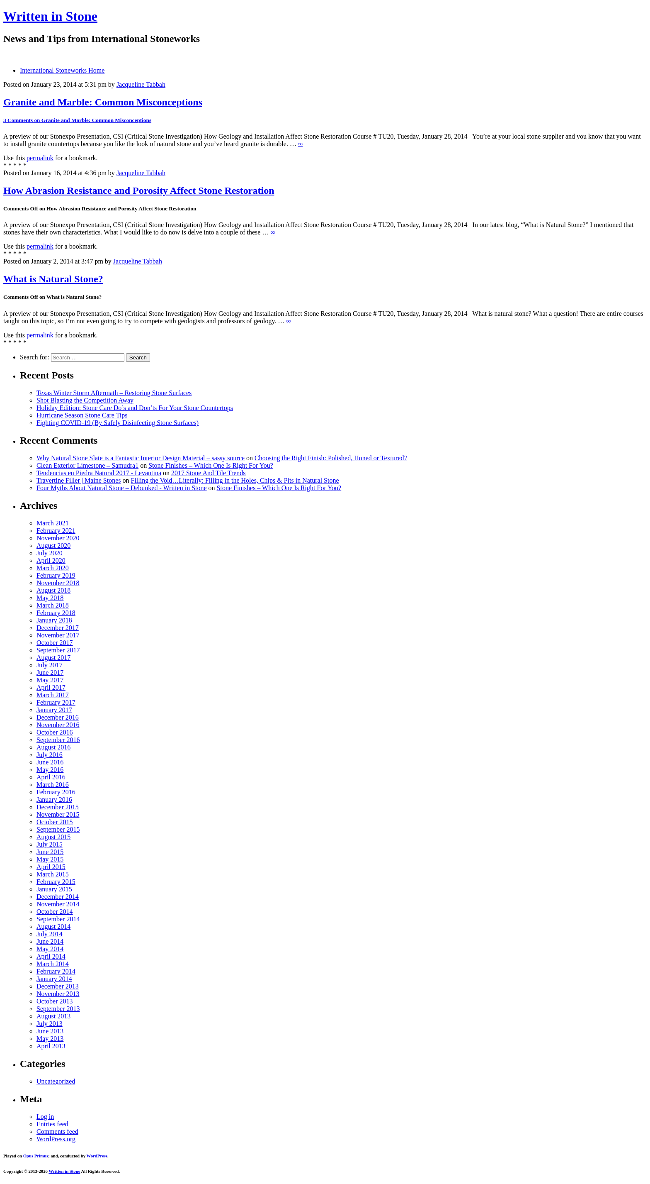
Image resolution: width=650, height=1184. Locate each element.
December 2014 (57, 896)
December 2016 (57, 717)
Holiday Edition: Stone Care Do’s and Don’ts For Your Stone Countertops (134, 407)
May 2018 (49, 597)
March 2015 (52, 874)
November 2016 (58, 724)
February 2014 (55, 971)
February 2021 (55, 530)
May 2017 (49, 680)
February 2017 (55, 702)
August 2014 (53, 926)
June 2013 (49, 1031)
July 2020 (49, 553)
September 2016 (58, 739)
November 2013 (58, 993)
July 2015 (49, 844)
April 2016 (50, 777)
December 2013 (57, 986)
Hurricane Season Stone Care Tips (82, 415)
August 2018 (53, 590)
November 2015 (58, 814)
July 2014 (49, 933)
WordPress (97, 1155)
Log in (45, 1116)
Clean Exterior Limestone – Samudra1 (87, 465)
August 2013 (53, 1016)
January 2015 (54, 889)
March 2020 (52, 567)
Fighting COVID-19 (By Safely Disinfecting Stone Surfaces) (117, 422)
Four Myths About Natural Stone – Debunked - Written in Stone (121, 487)
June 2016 (49, 762)
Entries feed (52, 1124)
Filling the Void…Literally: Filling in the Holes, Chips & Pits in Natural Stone (235, 480)
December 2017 (57, 627)
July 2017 (49, 665)
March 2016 (52, 784)
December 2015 (57, 806)
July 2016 (49, 754)
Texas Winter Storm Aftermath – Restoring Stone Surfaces (114, 392)
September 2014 (58, 919)
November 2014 (58, 904)
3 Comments (77, 120)
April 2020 (50, 560)
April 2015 (50, 866)
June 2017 (49, 672)
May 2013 (49, 1038)
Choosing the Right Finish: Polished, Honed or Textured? (331, 457)
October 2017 (54, 642)
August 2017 (53, 657)
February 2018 (55, 612)
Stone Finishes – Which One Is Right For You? (210, 465)
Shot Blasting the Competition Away (84, 400)
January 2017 (54, 709)
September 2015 (58, 829)
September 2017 (58, 650)
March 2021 (52, 523)
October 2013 (54, 1001)
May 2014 (49, 948)
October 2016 (54, 732)
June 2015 (49, 851)
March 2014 (52, 963)
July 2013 (49, 1023)
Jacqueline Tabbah (140, 84)
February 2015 (55, 881)
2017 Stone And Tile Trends (208, 472)
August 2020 (53, 545)
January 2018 (54, 620)
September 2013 (58, 1008)
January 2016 (54, 799)
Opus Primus (35, 1155)
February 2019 (55, 575)
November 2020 (58, 538)
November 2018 (58, 582)
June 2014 (49, 941)
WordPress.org (55, 1138)
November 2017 (58, 635)
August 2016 (53, 747)
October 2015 (54, 821)
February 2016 (55, 792)
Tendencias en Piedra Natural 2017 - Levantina (98, 472)
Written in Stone (50, 16)
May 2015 (49, 859)
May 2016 (49, 769)
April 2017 (50, 687)
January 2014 (54, 978)
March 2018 (52, 605)
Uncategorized (55, 1081)
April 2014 (50, 956)
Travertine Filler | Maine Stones (78, 480)
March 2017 (52, 694)
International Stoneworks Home (62, 70)
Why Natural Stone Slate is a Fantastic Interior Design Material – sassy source (140, 457)
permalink (40, 157)
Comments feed (57, 1131)
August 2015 (53, 836)
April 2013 (50, 1046)
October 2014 (54, 911)
